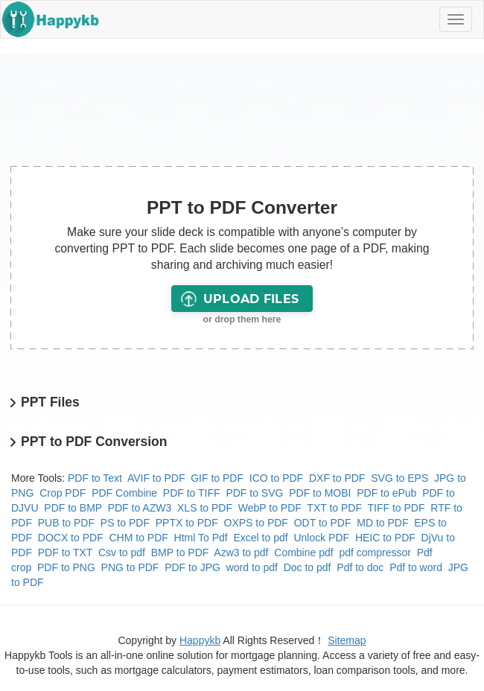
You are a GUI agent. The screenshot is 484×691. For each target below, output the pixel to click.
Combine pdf (303, 552)
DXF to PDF (337, 478)
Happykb (199, 640)
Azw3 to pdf (241, 552)
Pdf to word (415, 567)
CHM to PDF (138, 538)
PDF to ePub (386, 493)
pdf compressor (374, 552)
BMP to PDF (180, 552)
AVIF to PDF (156, 478)
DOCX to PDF (71, 538)
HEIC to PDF (385, 538)
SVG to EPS (399, 478)
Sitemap (347, 640)
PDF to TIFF (191, 493)
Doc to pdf (307, 567)
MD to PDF (382, 523)
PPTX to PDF (187, 523)
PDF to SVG (254, 493)
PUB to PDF (66, 523)
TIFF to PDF (396, 508)
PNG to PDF (130, 567)
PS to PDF (125, 523)
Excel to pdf (260, 538)
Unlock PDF (321, 538)
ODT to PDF (322, 523)
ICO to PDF (276, 478)
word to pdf (252, 567)
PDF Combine (124, 493)
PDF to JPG (192, 567)
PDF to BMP (73, 508)
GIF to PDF (217, 478)
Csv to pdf (121, 552)
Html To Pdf (201, 538)
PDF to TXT (65, 552)
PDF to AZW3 (140, 508)
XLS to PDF (204, 508)
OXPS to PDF (256, 523)
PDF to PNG (66, 567)
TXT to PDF (334, 508)
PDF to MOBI (320, 493)
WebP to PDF (270, 508)
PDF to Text (95, 478)
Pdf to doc (360, 567)
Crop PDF (62, 493)
